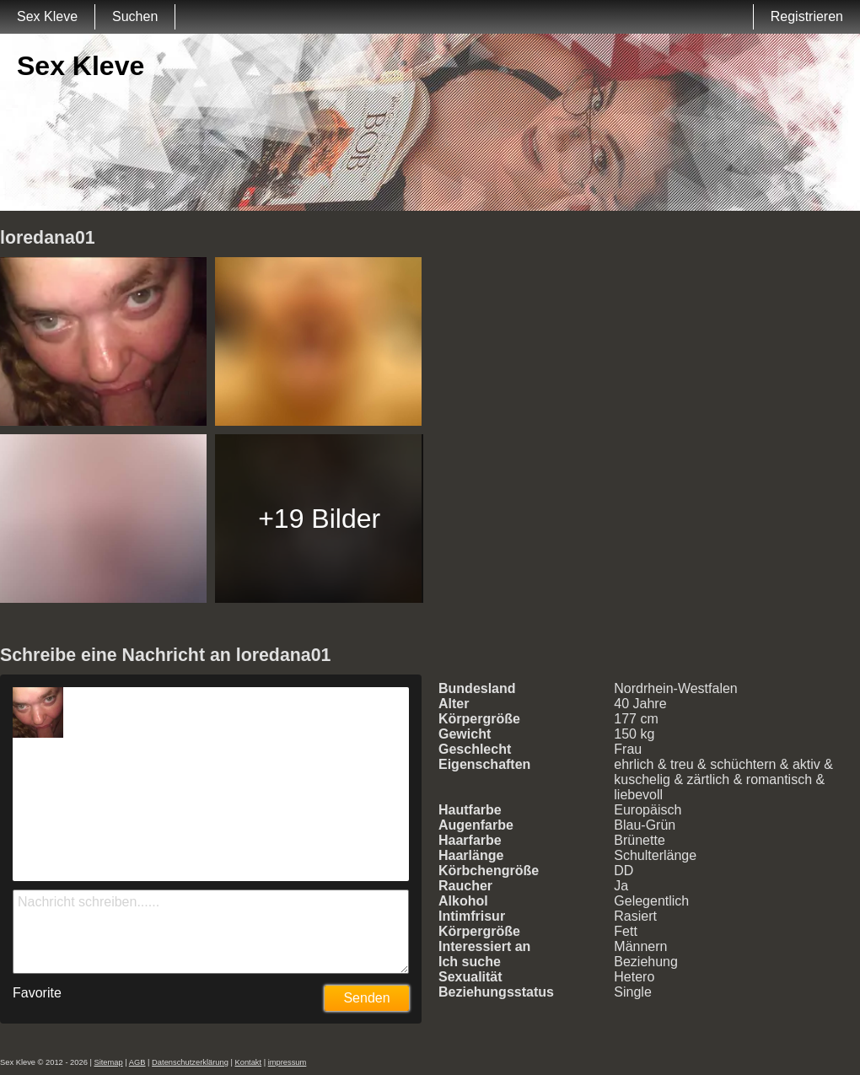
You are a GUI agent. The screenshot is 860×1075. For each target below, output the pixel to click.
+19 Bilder (319, 518)
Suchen (135, 16)
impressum (287, 1062)
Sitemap (108, 1062)
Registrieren (807, 16)
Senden (366, 998)
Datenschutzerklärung (190, 1062)
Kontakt (247, 1062)
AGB (137, 1062)
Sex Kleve (47, 16)
